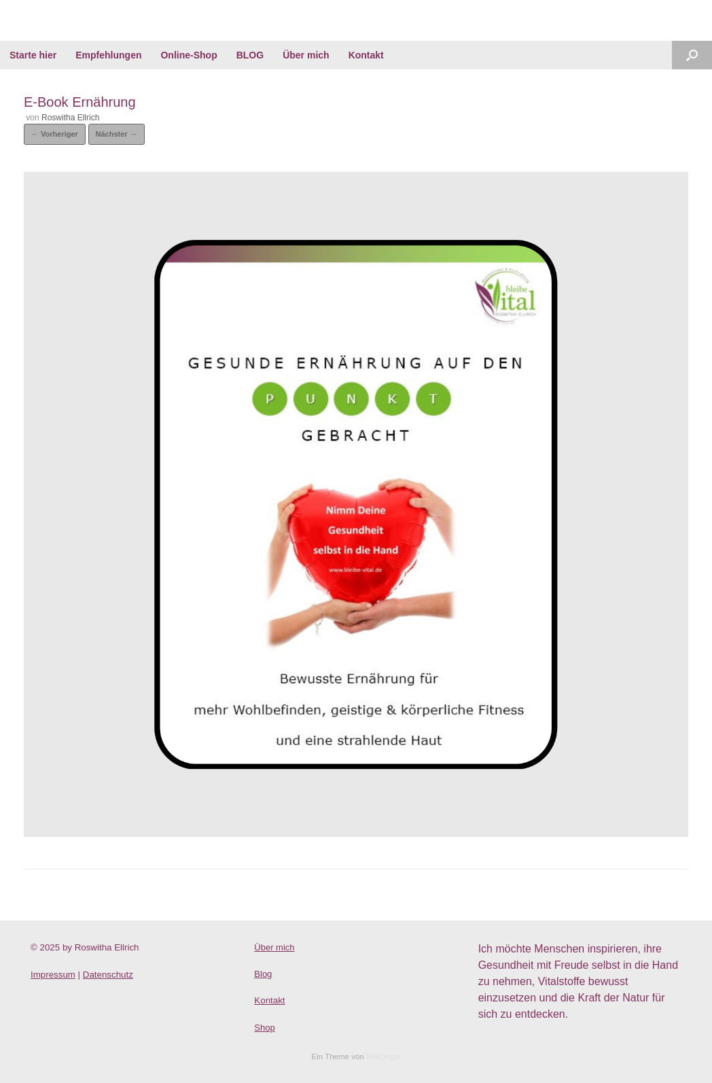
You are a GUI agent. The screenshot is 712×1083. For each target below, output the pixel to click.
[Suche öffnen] (692, 55)
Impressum (53, 974)
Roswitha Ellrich (70, 117)
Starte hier (33, 55)
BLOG (250, 55)
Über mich (306, 55)
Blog (263, 974)
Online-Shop (188, 55)
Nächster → (116, 134)
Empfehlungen (108, 55)
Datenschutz (108, 974)
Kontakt (366, 55)
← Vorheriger (54, 134)
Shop (264, 1027)
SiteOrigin (383, 1056)
